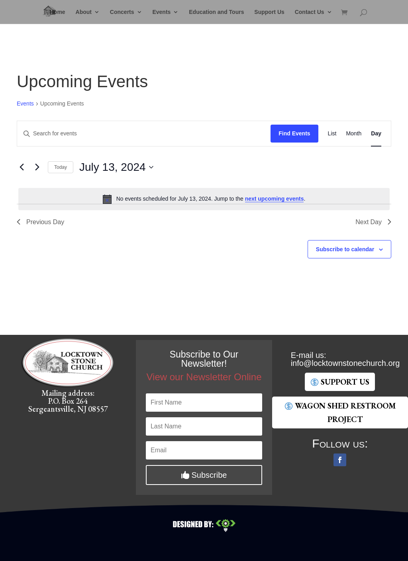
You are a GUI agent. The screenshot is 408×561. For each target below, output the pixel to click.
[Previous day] (21, 167)
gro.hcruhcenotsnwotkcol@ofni (345, 363)
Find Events (294, 133)
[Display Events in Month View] (353, 133)
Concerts (122, 12)
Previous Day (40, 222)
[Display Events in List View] (332, 133)
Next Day (373, 222)
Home (57, 12)
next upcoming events (274, 198)
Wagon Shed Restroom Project (345, 412)
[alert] (204, 199)
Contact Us (309, 12)
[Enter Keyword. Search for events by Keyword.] (144, 133)
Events (161, 12)
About (84, 12)
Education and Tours (216, 12)
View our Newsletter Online (203, 376)
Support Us (269, 12)
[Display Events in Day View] (376, 133)
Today (60, 167)
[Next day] (37, 167)
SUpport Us (345, 382)
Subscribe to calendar (345, 249)
